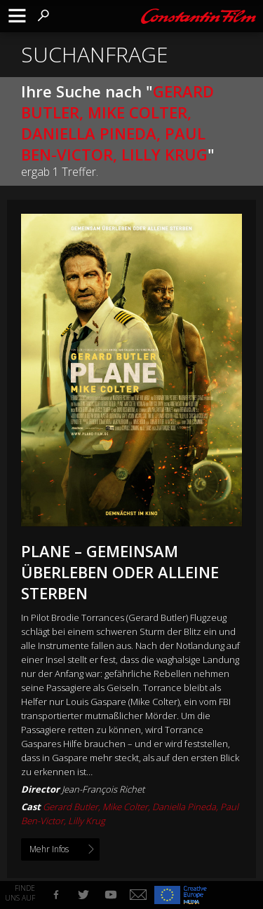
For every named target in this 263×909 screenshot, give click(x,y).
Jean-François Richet (103, 789)
